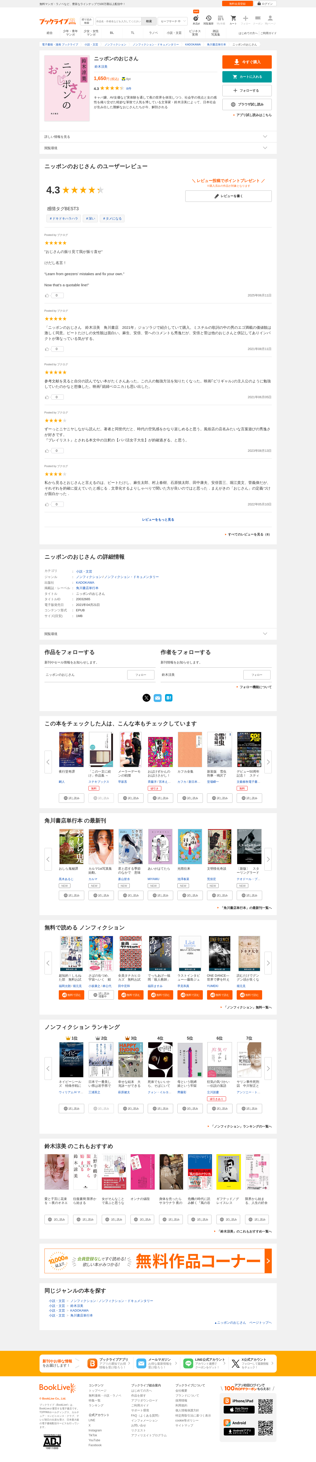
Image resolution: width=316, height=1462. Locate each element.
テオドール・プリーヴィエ (254, 879)
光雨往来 (183, 868)
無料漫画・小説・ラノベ (105, 1395)
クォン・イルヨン (159, 1092)
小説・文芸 (174, 33)
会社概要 (181, 1390)
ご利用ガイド (268, 33)
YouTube (94, 1440)
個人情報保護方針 (187, 1410)
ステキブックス (98, 781)
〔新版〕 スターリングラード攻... (248, 872)
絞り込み (87, 21)
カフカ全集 (185, 771)
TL (132, 33)
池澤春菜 (183, 879)
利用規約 (181, 1405)
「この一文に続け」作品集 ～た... (99, 775)
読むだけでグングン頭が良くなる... (248, 979)
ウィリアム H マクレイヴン (77, 1092)
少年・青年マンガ (70, 32)
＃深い (90, 218)
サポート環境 (140, 1410)
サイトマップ (184, 1425)
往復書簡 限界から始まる (85, 1201)
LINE (92, 1420)
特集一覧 (95, 1400)
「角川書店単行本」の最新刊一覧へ (246, 908)
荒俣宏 (211, 879)
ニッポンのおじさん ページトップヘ (243, 1322)
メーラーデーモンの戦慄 (129, 773)
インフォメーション (144, 1420)
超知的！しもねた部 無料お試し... (70, 979)
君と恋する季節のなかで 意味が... (129, 872)
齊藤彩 (181, 1092)
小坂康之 (94, 986)
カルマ (92, 879)
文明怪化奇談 (216, 868)
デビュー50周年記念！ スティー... (248, 775)
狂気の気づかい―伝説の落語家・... (218, 1085)
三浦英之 (94, 1092)
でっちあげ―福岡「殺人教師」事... (159, 979)
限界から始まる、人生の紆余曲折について (256, 1203)
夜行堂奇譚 (67, 771)
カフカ (181, 781)
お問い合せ (138, 1425)
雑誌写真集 (215, 32)
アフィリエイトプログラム (149, 1435)
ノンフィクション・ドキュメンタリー (131, 577)
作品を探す (138, 1395)
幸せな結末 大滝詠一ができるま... (129, 1085)
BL (112, 33)
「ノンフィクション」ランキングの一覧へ (241, 1126)
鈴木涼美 (101, 66)
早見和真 (183, 986)
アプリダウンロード (144, 1400)
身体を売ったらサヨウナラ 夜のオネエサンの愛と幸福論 (171, 1205)
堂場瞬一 (213, 781)
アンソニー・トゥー (250, 1092)
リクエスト (138, 1430)
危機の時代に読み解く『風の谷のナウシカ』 (199, 1203)
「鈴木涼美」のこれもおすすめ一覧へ (244, 1231)
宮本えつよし (168, 781)
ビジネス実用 (195, 32)
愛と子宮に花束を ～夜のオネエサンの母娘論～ (56, 1203)
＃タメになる (112, 218)
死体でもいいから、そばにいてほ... (159, 1085)
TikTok (93, 1435)
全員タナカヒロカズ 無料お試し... (129, 979)
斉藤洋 (152, 781)
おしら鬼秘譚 (68, 868)
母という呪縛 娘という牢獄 (188, 1084)
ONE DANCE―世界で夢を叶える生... (218, 979)
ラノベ (153, 33)
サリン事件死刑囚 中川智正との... (248, 1085)
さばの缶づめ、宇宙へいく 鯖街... (99, 979)
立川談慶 (213, 1092)
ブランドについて (187, 1395)
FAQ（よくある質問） (146, 1415)
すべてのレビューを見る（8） (250, 534)
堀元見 (77, 986)
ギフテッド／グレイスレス (227, 1201)
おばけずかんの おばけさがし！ (160, 773)
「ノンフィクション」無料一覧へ (248, 1007)
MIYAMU (153, 879)
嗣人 (62, 781)
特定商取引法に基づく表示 (193, 1415)
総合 (50, 33)
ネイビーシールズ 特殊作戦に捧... (70, 1085)
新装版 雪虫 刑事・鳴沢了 (218, 773)
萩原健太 (124, 1092)
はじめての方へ (248, 33)
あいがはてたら (159, 868)
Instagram (95, 1430)
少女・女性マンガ (91, 32)
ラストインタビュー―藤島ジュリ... (188, 979)
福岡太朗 (65, 986)
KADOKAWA (85, 582)
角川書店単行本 (87, 588)
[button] (71, 798)
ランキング (96, 1405)
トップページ (97, 1390)
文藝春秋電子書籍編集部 (253, 781)
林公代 (107, 986)
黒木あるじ (66, 879)
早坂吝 (122, 781)
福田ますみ (155, 986)
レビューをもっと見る (158, 519)
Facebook (95, 1445)
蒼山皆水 (124, 879)
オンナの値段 (140, 1199)
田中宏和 (124, 986)
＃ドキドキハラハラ (63, 218)
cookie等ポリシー (187, 1420)
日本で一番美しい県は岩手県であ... (99, 1085)
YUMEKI (212, 986)
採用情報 (181, 1400)
